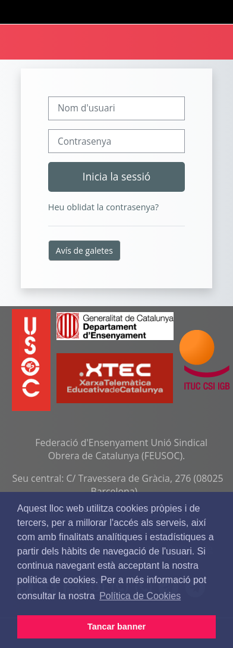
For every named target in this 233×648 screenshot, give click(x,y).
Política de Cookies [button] (140, 596)
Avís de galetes (84, 250)
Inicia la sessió (116, 176)
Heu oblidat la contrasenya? (103, 207)
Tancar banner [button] (116, 626)
